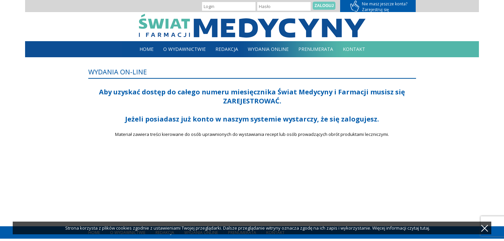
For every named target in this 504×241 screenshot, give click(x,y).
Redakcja (226, 49)
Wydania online (268, 49)
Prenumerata (315, 49)
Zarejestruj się (378, 6)
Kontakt (354, 49)
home (146, 49)
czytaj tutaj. (418, 228)
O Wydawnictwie (184, 49)
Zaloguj (323, 5)
